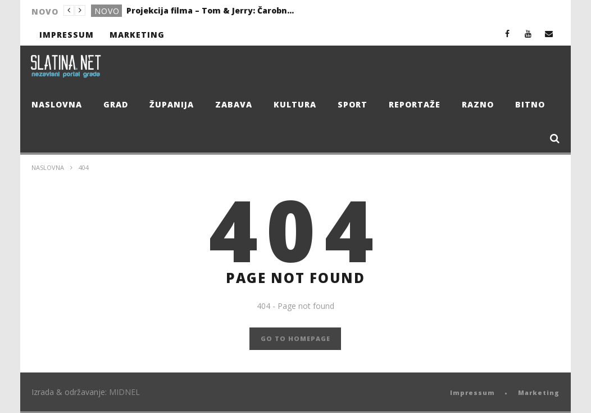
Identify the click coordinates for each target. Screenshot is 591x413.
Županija (171, 104)
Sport (352, 104)
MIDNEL (124, 392)
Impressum (66, 34)
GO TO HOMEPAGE (295, 338)
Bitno (530, 104)
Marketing (137, 34)
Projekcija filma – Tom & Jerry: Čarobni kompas (210, 10)
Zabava (233, 104)
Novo (107, 11)
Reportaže (414, 104)
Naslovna (56, 104)
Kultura (295, 104)
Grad (115, 104)
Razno (478, 104)
